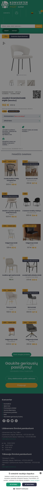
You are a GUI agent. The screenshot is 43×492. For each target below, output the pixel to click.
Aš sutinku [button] (13, 484)
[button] (21, 489)
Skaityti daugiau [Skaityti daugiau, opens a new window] (34, 480)
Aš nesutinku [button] (29, 484)
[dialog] (21, 246)
